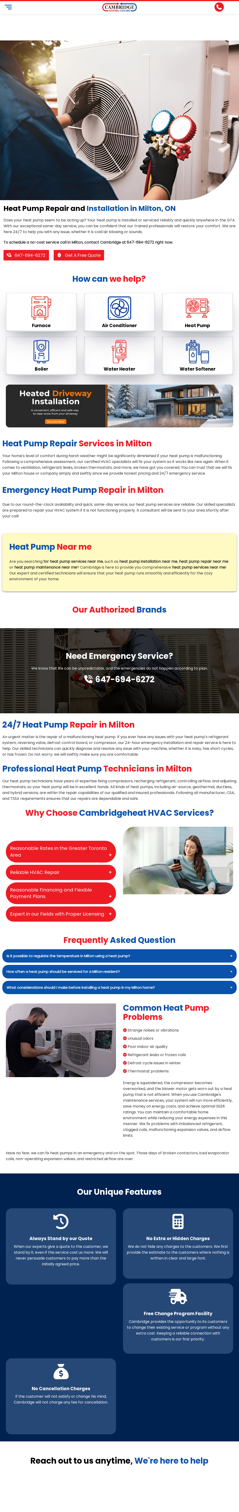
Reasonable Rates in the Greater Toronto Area (58, 851)
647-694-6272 (26, 255)
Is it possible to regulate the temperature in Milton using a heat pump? (68, 955)
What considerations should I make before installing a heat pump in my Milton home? (81, 987)
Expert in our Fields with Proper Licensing (57, 914)
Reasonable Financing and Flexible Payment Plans (51, 893)
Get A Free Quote (79, 255)
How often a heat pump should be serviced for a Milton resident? (63, 971)
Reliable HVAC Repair (35, 872)
